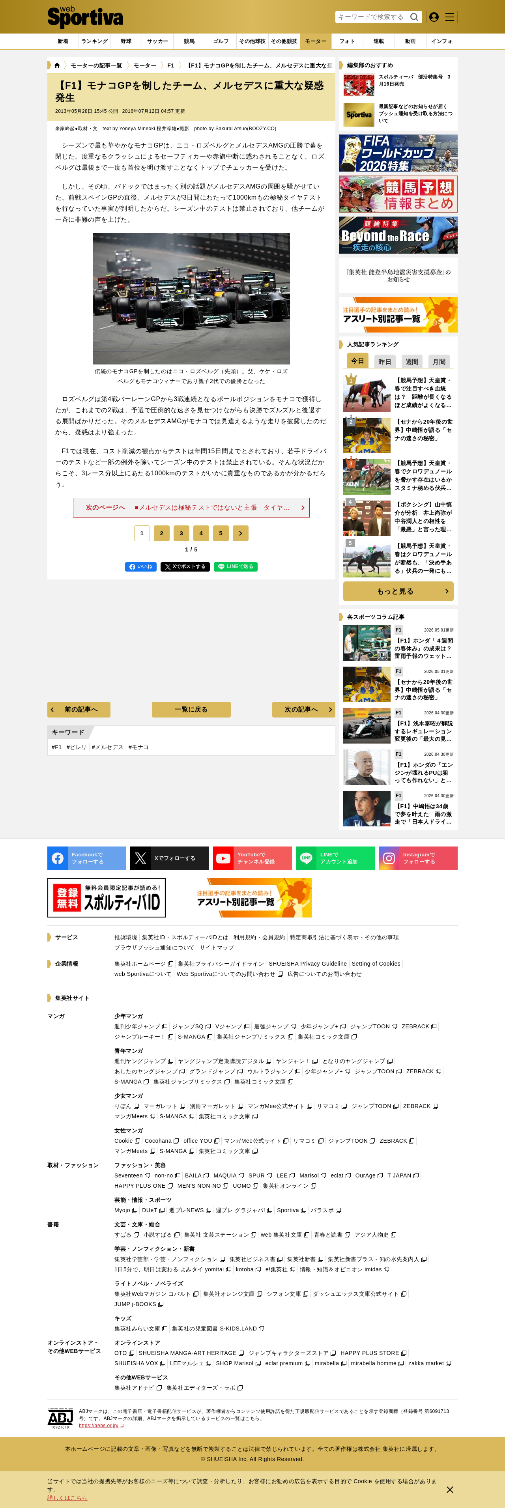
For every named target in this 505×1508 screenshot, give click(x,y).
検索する (413, 17)
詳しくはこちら (67, 1498)
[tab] (126, 41)
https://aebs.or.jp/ (101, 1425)
